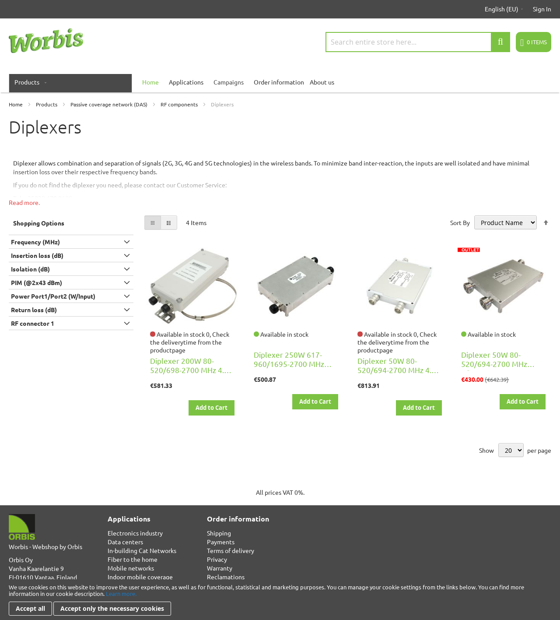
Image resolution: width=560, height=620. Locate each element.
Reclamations (226, 577)
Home (16, 104)
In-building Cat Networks (142, 550)
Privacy (217, 559)
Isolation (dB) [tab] (30, 269)
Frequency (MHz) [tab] (35, 242)
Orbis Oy (21, 560)
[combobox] (417, 42)
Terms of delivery (230, 550)
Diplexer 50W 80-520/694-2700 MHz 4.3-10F (397, 370)
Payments (220, 542)
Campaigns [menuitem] (229, 82)
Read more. (24, 202)
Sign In (542, 9)
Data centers (125, 542)
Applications (186, 82)
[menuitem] (28, 81)
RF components (180, 104)
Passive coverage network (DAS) (109, 104)
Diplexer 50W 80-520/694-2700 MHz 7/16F (494, 363)
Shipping (219, 533)
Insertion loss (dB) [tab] (37, 255)
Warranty (219, 568)
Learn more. (121, 593)
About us (322, 82)
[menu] (280, 81)
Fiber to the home (133, 559)
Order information (279, 82)
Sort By (460, 222)
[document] (280, 600)
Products (47, 104)
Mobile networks (131, 568)
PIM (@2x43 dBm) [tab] (36, 282)
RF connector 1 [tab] (32, 323)
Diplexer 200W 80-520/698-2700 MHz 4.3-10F (190, 370)
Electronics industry (135, 533)
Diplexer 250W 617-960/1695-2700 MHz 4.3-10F (289, 363)
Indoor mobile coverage (140, 577)
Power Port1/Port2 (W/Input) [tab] (53, 296)
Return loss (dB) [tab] (34, 310)
